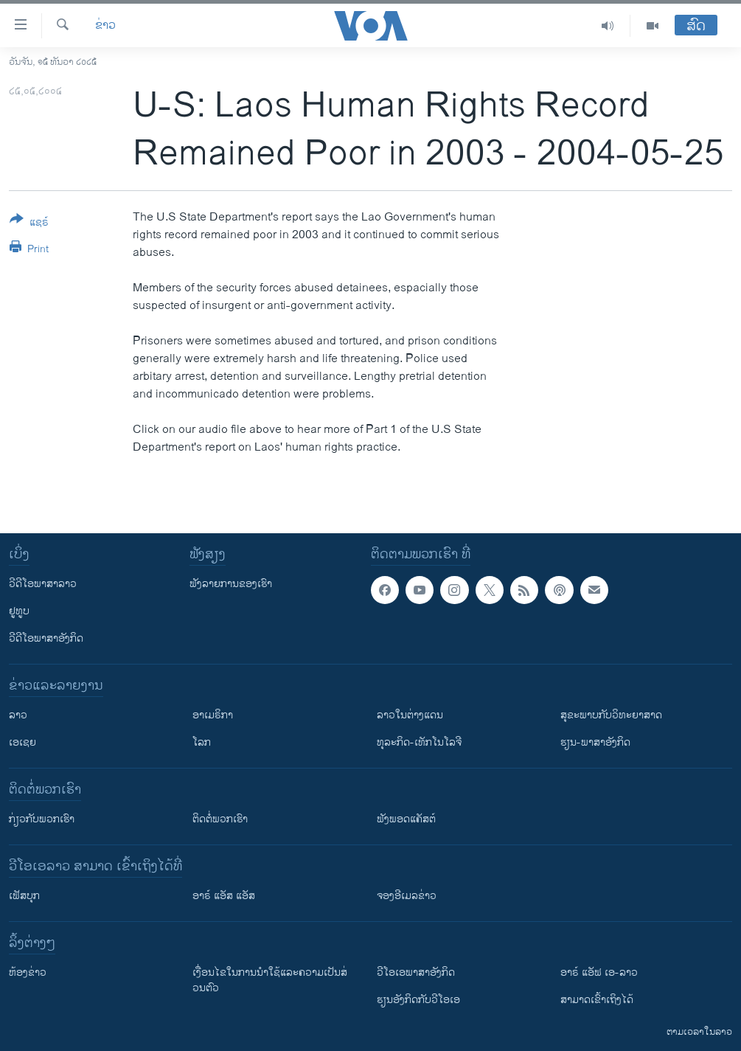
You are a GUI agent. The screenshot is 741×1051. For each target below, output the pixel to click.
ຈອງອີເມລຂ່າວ (406, 895)
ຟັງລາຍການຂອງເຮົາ (230, 584)
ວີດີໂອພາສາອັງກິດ (46, 638)
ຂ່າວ (105, 26)
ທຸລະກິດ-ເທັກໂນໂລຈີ (419, 742)
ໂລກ (201, 742)
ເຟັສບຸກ (24, 895)
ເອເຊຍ (22, 742)
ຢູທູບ (19, 611)
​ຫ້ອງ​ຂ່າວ (27, 972)
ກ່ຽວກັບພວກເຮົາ (41, 819)
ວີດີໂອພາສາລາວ (43, 584)
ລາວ (18, 715)
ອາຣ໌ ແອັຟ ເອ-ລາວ (599, 972)
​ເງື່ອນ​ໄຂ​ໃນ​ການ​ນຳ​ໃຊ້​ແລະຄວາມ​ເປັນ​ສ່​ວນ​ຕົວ (269, 980)
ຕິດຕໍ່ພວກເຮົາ (220, 819)
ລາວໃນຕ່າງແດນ (410, 715)
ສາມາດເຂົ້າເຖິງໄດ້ (596, 999)
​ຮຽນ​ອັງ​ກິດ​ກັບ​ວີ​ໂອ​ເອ (418, 999)
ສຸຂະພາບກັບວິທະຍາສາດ (611, 715)
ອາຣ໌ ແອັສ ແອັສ (223, 895)
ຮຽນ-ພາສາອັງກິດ (595, 742)
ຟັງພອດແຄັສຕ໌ (406, 819)
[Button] (29, 223)
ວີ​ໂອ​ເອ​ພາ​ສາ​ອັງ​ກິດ (416, 972)
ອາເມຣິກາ (212, 715)
